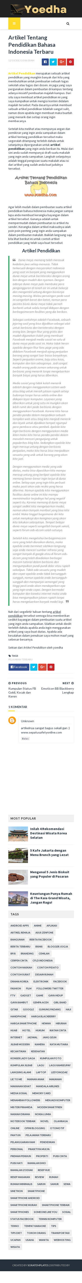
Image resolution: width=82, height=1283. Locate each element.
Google (28, 1009)
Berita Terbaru (20, 946)
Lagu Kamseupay (60, 1065)
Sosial (66, 1212)
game (39, 995)
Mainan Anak (35, 1079)
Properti (42, 1156)
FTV (12, 995)
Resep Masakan (20, 1177)
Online (14, 1128)
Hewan (46, 1023)
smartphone (36, 1191)
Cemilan (44, 953)
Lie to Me (16, 1079)
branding (27, 953)
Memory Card (41, 1093)
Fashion (15, 988)
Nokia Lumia (43, 1114)
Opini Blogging (34, 1128)
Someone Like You (45, 1212)
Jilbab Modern (20, 1044)
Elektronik (40, 981)
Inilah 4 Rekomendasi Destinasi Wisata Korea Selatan (48, 833)
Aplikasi (52, 925)
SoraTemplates (38, 1265)
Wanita (44, 1239)
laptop (41, 1072)
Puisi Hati (16, 1163)
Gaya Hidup (55, 995)
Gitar (14, 1009)
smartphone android (25, 1198)
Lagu (40, 1065)
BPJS (13, 953)
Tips (53, 1225)
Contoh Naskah (21, 967)
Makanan (55, 1079)
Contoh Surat (20, 974)
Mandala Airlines (47, 1086)
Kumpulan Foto (50, 1058)
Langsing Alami (20, 1072)
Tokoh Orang (36, 1232)
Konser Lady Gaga (22, 1058)
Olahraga (61, 1121)
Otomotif (57, 1128)
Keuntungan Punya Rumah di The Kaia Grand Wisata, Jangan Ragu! (51, 897)
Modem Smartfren (49, 1107)
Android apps (19, 925)
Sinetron (16, 1191)
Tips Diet (16, 1232)
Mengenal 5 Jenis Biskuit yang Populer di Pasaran (49, 874)
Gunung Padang (50, 1009)
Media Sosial (18, 1093)
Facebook (60, 981)
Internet (16, 1037)
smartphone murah (23, 1205)
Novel (44, 1121)
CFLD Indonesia (43, 960)
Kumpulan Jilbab (21, 1065)
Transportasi (60, 1232)
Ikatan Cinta (58, 1030)
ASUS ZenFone (44, 932)
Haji (68, 1009)
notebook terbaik (22, 1121)
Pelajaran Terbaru (20, 659)
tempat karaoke (35, 1225)
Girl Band (60, 1002)
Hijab (13, 1030)
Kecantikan (18, 1051)
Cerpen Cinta (19, 960)
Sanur (55, 1184)
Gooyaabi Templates (41, 1277)
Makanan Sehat (20, 1086)
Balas (25, 738)
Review (39, 1177)
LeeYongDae (59, 1072)
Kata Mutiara (59, 1044)
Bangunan (17, 939)
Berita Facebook (41, 939)
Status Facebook (21, 1219)
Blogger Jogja (58, 946)
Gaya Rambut (19, 1002)
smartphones (19, 1212)
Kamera (40, 1044)
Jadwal (32, 1037)
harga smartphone (23, 1023)
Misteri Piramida (21, 1107)
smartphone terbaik (56, 1205)
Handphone (18, 1016)
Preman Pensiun (20, 1156)
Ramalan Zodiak (21, 1170)
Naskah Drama (20, 1114)
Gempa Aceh (41, 1002)
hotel (26, 1030)
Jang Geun (49, 1037)
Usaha (30, 1239)
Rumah (53, 1177)
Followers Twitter (50, 988)
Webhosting (62, 1239)
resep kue (44, 1170)
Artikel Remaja (20, 932)
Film (28, 988)
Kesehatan (38, 1051)
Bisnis (39, 946)
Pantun (15, 1135)
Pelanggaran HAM (22, 1142)
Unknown (27, 721)
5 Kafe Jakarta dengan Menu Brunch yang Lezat (49, 852)
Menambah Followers (25, 1100)
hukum (40, 1030)
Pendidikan (47, 1142)
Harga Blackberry (43, 1016)
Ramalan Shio (37, 1163)
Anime (38, 925)
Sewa (67, 1184)
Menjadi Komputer (57, 1100)
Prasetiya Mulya (39, 1149)
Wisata (15, 1246)
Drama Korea (19, 981)
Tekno (14, 1225)
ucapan (15, 1239)
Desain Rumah (44, 974)
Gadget (25, 995)
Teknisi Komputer (50, 1219)
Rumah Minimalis (21, 1184)
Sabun (41, 1184)
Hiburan (61, 1023)
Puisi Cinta (60, 1156)
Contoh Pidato (48, 967)
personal (16, 1149)
